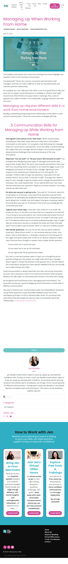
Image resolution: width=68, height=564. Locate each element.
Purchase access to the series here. (28, 300)
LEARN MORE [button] (13, 519)
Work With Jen (21, 6)
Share (34, 350)
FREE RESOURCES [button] (54, 6)
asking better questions (9, 29)
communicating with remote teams (38, 29)
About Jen (34, 5)
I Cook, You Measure (28, 6)
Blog (39, 4)
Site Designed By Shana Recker (15, 561)
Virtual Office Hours (52, 543)
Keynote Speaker (14, 6)
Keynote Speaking (51, 541)
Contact (44, 4)
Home (47, 536)
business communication (22, 29)
